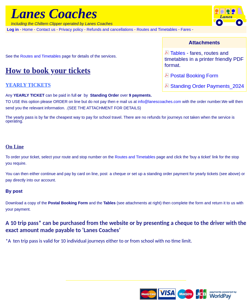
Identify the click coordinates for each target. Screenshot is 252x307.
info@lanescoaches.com (159, 101)
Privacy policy (71, 29)
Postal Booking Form (191, 75)
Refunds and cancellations (110, 29)
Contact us (45, 29)
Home (27, 29)
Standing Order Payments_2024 (204, 86)
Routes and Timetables (157, 29)
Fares (186, 29)
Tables (175, 53)
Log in (13, 29)
